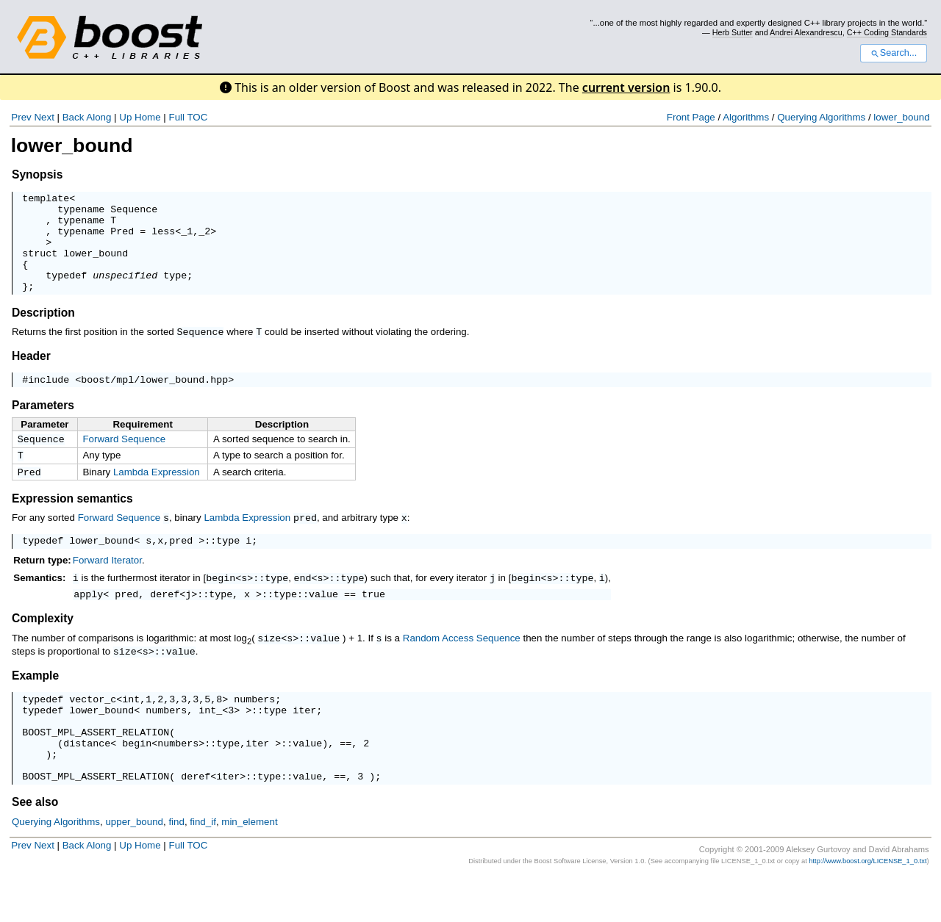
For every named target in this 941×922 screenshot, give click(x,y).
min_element (249, 867)
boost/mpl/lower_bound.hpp (154, 400)
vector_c (92, 728)
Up (125, 117)
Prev (21, 117)
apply (88, 622)
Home (148, 117)
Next (44, 117)
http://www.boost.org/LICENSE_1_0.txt (867, 906)
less (163, 239)
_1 (187, 239)
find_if (203, 867)
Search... (893, 53)
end (303, 604)
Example (35, 703)
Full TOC (187, 117)
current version (626, 87)
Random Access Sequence (461, 666)
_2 (204, 239)
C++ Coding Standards (887, 32)
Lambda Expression (156, 496)
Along (98, 117)
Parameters (43, 426)
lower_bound (901, 117)
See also (35, 847)
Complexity (43, 647)
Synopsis (37, 174)
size (269, 666)
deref (164, 622)
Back (73, 117)
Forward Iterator (107, 587)
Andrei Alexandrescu (806, 32)
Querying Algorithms (821, 117)
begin (220, 604)
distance (86, 781)
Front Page (691, 117)
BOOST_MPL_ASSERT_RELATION (95, 768)
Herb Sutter (732, 32)
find (176, 867)
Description (43, 332)
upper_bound (134, 867)
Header (31, 375)
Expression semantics (72, 524)
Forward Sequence (123, 460)
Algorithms (746, 117)
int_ (210, 742)
